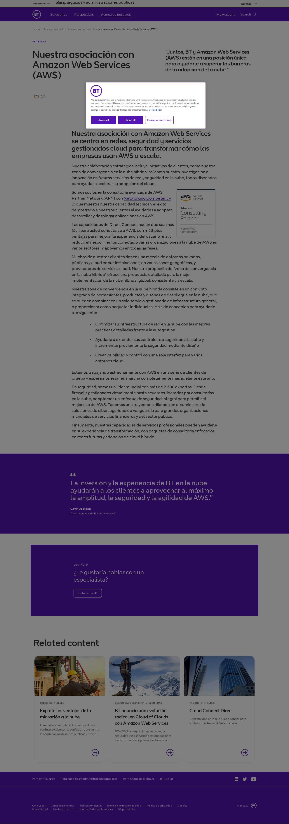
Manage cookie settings (159, 120)
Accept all (103, 120)
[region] (146, 105)
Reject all (130, 120)
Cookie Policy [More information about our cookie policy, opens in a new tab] (155, 110)
